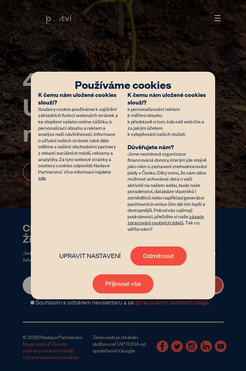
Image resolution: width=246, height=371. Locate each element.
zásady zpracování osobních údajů (166, 219)
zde (42, 177)
